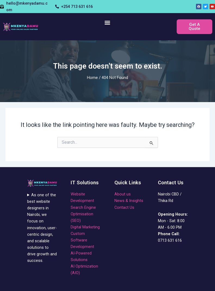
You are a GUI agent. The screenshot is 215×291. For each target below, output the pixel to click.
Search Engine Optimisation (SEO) (83, 214)
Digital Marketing (85, 227)
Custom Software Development (82, 240)
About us (122, 194)
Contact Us (124, 207)
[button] (107, 22)
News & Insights (128, 200)
